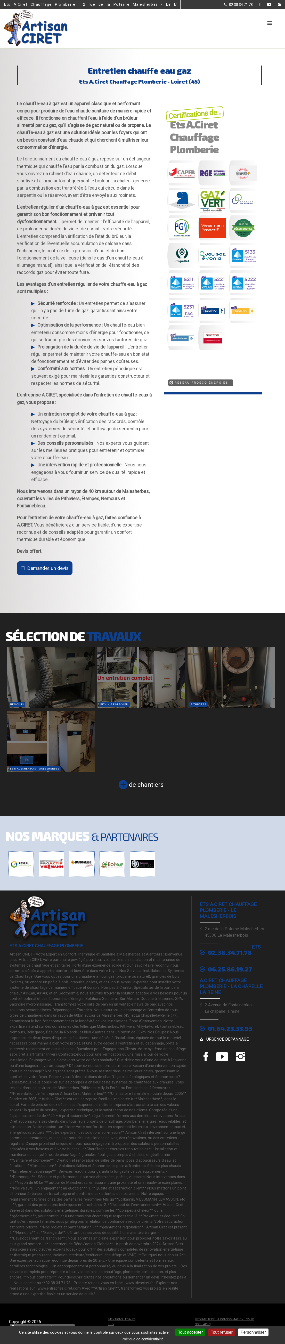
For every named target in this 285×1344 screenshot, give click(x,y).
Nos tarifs (202, 1324)
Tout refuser (221, 1332)
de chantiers (146, 784)
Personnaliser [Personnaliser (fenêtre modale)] (253, 1332)
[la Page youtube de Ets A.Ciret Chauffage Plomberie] (266, 5)
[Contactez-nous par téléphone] (238, 4)
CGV (111, 1324)
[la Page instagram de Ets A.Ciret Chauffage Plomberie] (276, 5)
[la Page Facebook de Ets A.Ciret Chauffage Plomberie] (257, 5)
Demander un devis (48, 568)
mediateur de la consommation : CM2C (224, 1319)
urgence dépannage (227, 1039)
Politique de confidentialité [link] (142, 1339)
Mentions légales (121, 1319)
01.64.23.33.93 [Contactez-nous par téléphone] (230, 1028)
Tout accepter (190, 1332)
